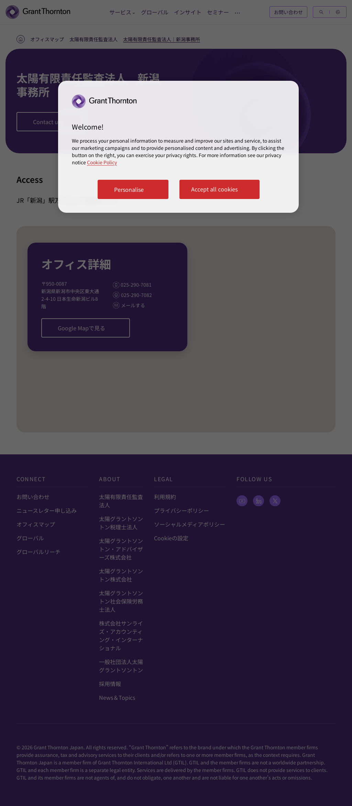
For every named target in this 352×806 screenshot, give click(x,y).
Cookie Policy (102, 162)
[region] (178, 147)
